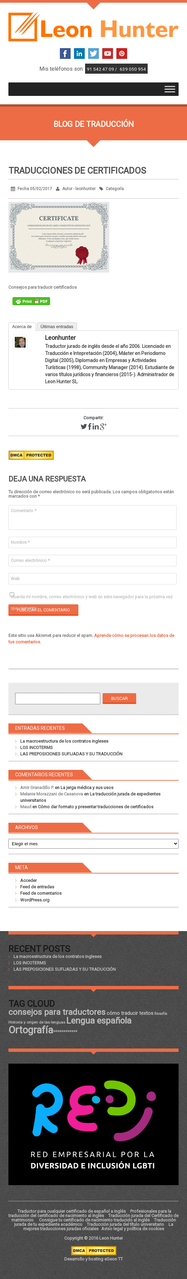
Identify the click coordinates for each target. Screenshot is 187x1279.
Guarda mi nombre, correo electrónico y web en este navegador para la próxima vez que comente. (92, 598)
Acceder (28, 880)
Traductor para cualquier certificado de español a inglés (71, 1211)
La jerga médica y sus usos (87, 787)
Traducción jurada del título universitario (125, 1224)
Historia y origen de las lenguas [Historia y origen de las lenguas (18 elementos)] (36, 1022)
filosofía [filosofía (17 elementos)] (160, 1013)
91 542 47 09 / (102, 69)
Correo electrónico (30, 560)
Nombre (20, 542)
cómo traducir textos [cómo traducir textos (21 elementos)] (130, 1013)
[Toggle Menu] (169, 89)
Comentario (23, 510)
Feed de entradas (37, 886)
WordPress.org (34, 899)
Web (15, 578)
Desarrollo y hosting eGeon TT (93, 1259)
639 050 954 (133, 69)
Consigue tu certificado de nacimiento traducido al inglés (94, 1219)
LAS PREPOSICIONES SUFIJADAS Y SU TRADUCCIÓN (71, 753)
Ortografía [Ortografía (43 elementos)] (30, 1030)
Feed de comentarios (41, 893)
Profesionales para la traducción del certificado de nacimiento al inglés (89, 1213)
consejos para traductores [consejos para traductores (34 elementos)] (57, 1012)
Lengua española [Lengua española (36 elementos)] (99, 1021)
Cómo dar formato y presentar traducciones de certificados (95, 806)
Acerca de (22, 326)
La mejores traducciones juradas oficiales (98, 1226)
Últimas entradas (56, 326)
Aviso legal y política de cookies (132, 1228)
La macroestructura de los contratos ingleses (64, 741)
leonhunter (60, 337)
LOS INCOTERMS (36, 747)
